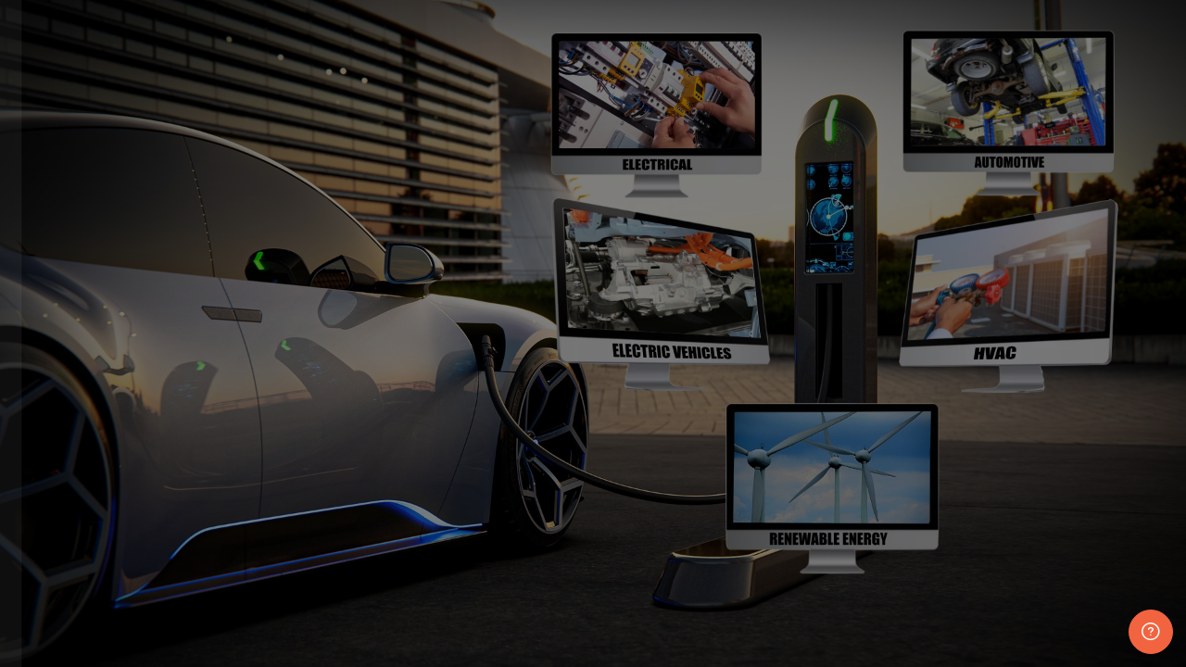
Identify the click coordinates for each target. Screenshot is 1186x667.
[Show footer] (1151, 632)
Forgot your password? (292, 513)
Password (63, 423)
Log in (199, 566)
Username (64, 328)
